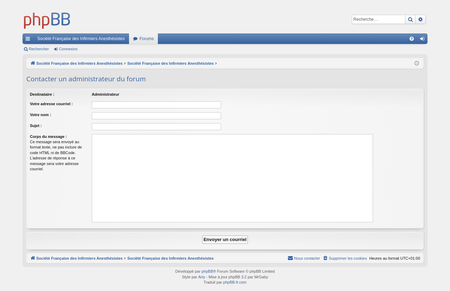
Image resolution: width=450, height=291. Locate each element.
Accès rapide (29, 40)
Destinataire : (42, 94)
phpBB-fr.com (235, 282)
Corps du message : (48, 136)
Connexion (68, 49)
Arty (201, 277)
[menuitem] (411, 38)
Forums (147, 38)
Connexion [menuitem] (424, 40)
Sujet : (36, 126)
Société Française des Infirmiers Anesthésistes (81, 38)
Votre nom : (40, 115)
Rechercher (39, 49)
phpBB (207, 271)
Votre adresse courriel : (51, 104)
